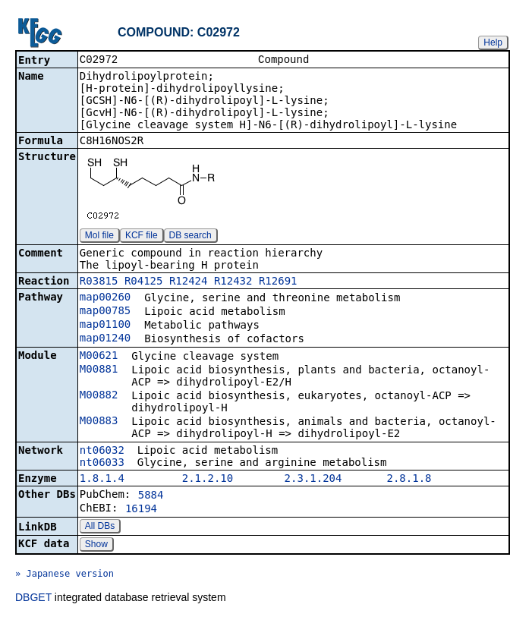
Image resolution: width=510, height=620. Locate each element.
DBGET (33, 599)
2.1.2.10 (207, 480)
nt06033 (102, 464)
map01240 (105, 339)
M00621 (99, 357)
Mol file (99, 236)
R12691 (278, 282)
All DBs (100, 527)
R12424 (188, 282)
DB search (190, 236)
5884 (151, 496)
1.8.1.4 (102, 480)
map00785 (105, 312)
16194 (141, 510)
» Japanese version (64, 575)
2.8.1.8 (408, 480)
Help (492, 42)
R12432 (233, 282)
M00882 (99, 396)
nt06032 (102, 451)
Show (96, 545)
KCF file (141, 236)
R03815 (99, 282)
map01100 (105, 325)
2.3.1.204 (313, 480)
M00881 (99, 370)
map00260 (105, 298)
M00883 (99, 422)
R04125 (143, 282)
